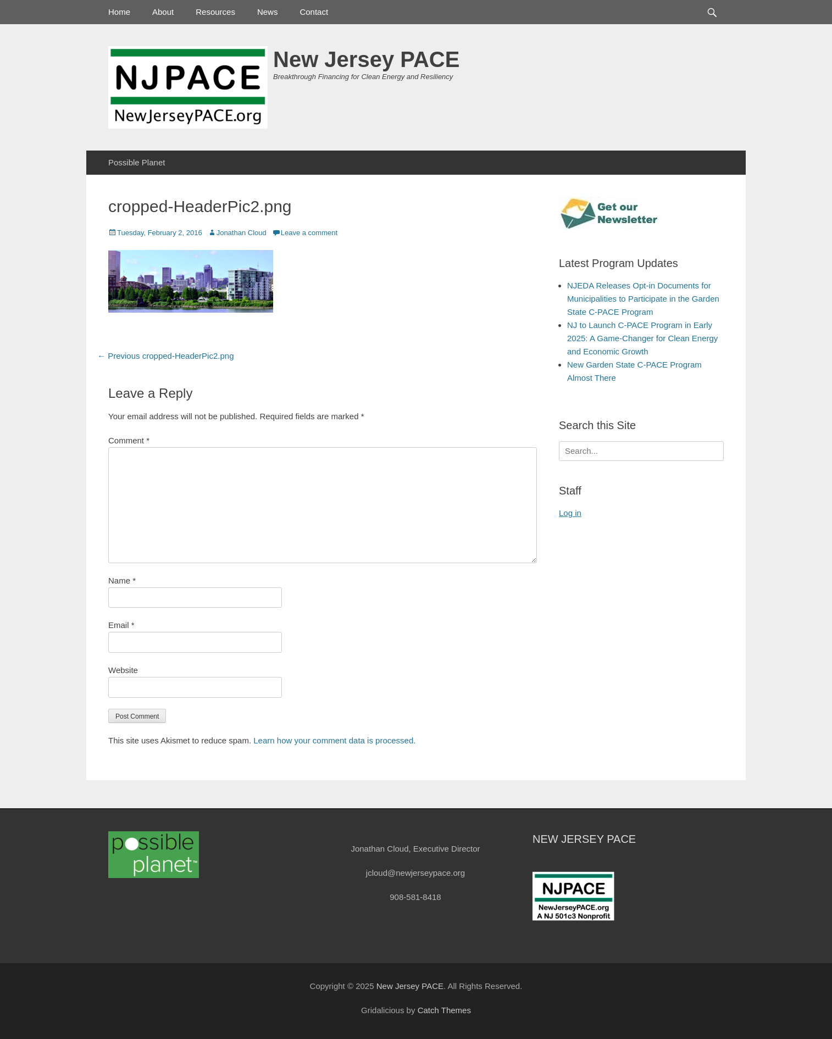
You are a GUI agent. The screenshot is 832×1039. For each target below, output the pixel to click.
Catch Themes (444, 1010)
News (267, 11)
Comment (128, 440)
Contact (313, 11)
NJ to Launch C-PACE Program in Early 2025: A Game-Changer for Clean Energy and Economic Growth (642, 338)
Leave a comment (309, 233)
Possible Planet (136, 162)
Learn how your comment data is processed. (334, 740)
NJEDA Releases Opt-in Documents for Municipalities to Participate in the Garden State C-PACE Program (643, 298)
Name (122, 580)
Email (121, 625)
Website (123, 670)
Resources (215, 11)
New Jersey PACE (366, 59)
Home (119, 11)
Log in (570, 513)
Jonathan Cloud (242, 233)
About (163, 11)
